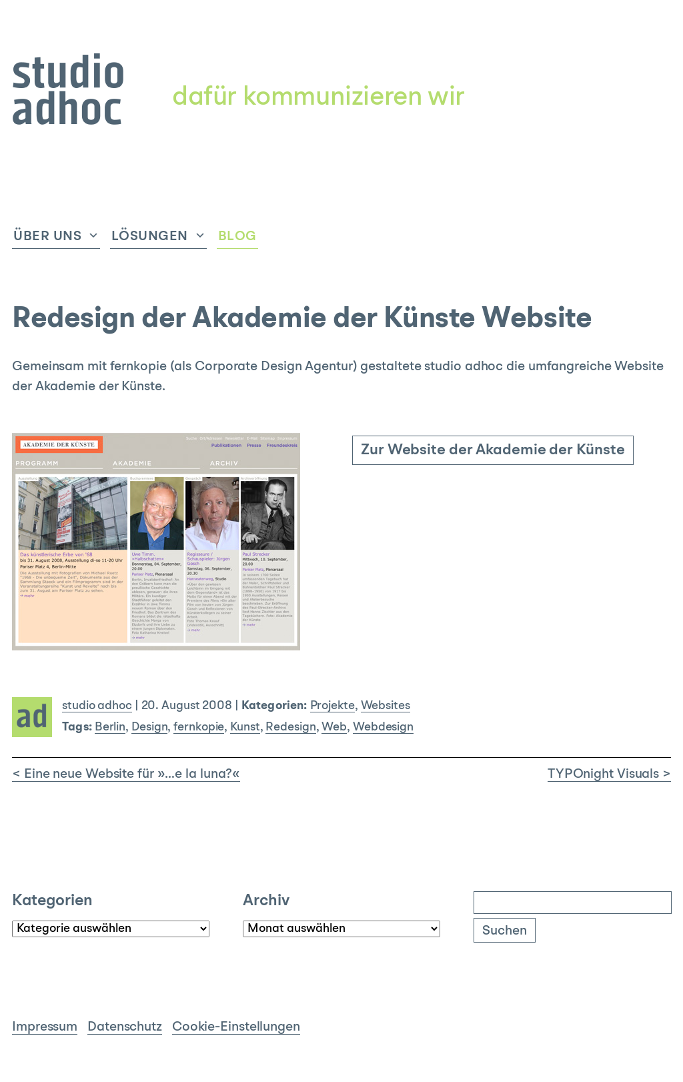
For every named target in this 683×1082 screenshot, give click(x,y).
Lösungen (149, 236)
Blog (237, 236)
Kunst (245, 727)
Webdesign (383, 727)
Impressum (44, 1027)
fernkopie (198, 727)
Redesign (290, 727)
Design (149, 727)
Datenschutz (124, 1027)
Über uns (47, 236)
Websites (385, 706)
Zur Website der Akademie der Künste (493, 450)
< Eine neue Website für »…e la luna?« (126, 774)
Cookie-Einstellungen (236, 1027)
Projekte (332, 706)
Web (334, 727)
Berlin (110, 727)
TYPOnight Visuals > (609, 774)
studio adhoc (97, 706)
